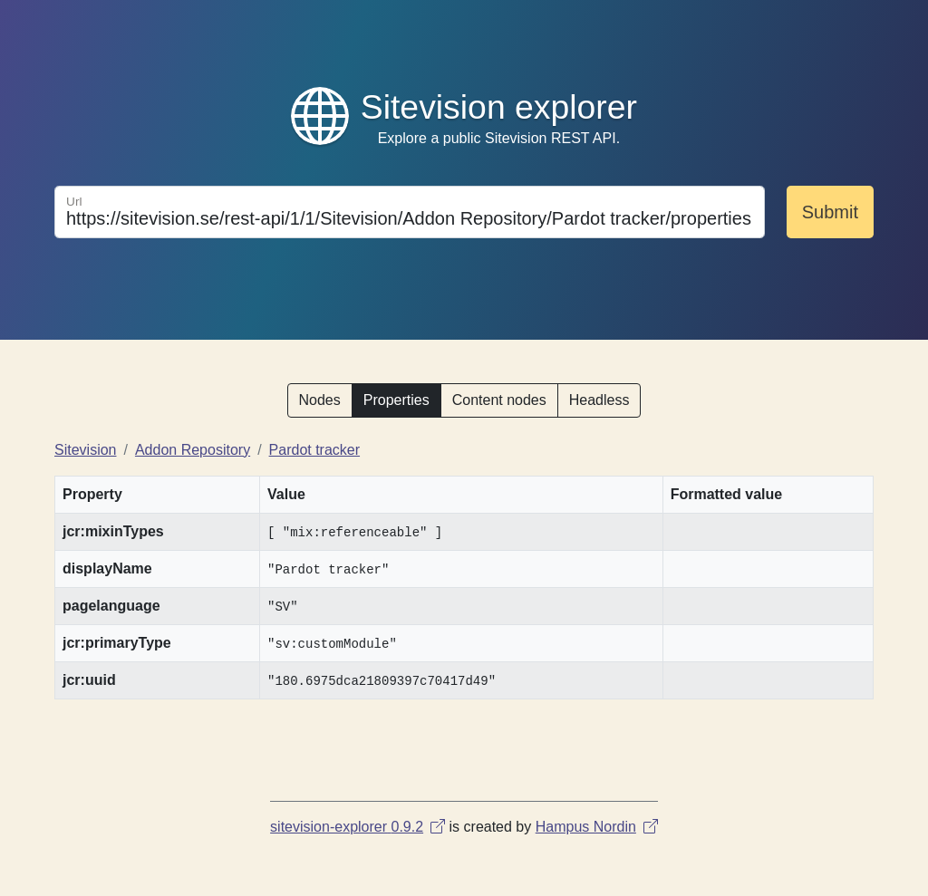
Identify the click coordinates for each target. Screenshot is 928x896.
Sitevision (85, 450)
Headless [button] (599, 400)
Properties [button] (396, 400)
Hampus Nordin (597, 826)
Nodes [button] (320, 400)
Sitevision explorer (499, 107)
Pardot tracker (314, 450)
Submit (830, 212)
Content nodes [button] (499, 400)
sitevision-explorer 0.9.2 (357, 826)
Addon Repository (192, 450)
